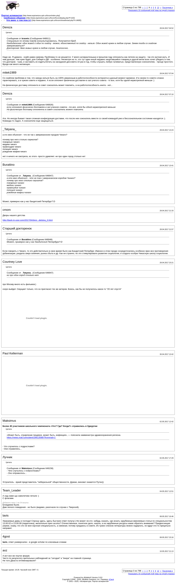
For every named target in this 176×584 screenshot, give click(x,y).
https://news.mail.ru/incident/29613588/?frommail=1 (31, 437)
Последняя (167, 7)
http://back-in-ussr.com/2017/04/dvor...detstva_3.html (28, 220)
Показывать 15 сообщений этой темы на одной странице (151, 10)
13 (158, 7)
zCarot (111, 579)
